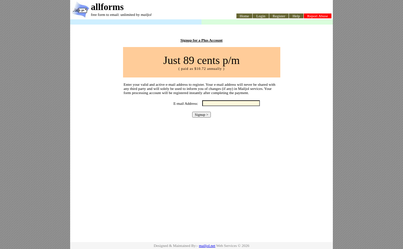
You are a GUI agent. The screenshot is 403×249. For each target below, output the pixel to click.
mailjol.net (207, 245)
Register (279, 16)
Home (244, 16)
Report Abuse (317, 16)
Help (296, 16)
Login (260, 16)
